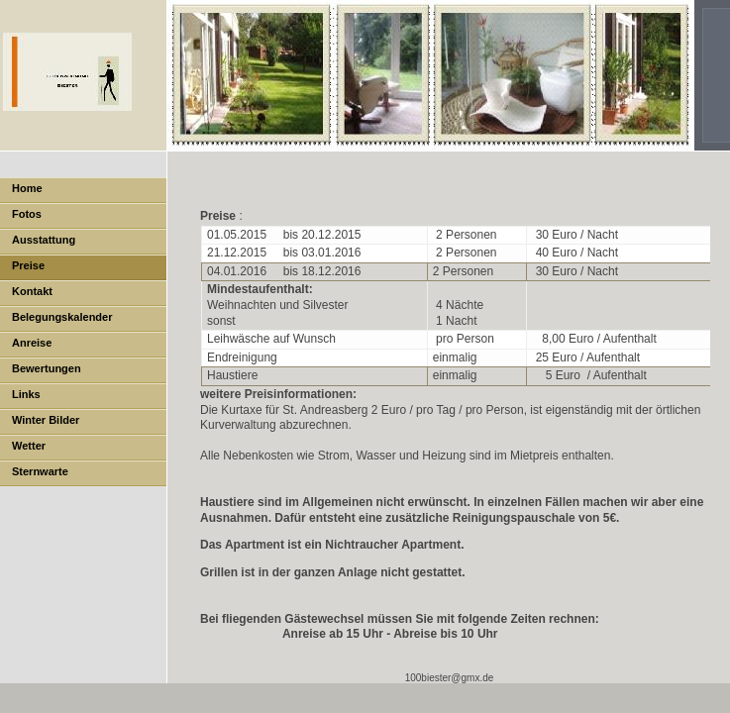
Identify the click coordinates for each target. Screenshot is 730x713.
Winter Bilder (45, 420)
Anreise (32, 343)
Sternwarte (40, 471)
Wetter (29, 446)
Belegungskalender (62, 317)
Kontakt (32, 291)
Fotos (27, 214)
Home (27, 188)
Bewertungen (46, 368)
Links (26, 394)
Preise (28, 265)
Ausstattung (43, 240)
